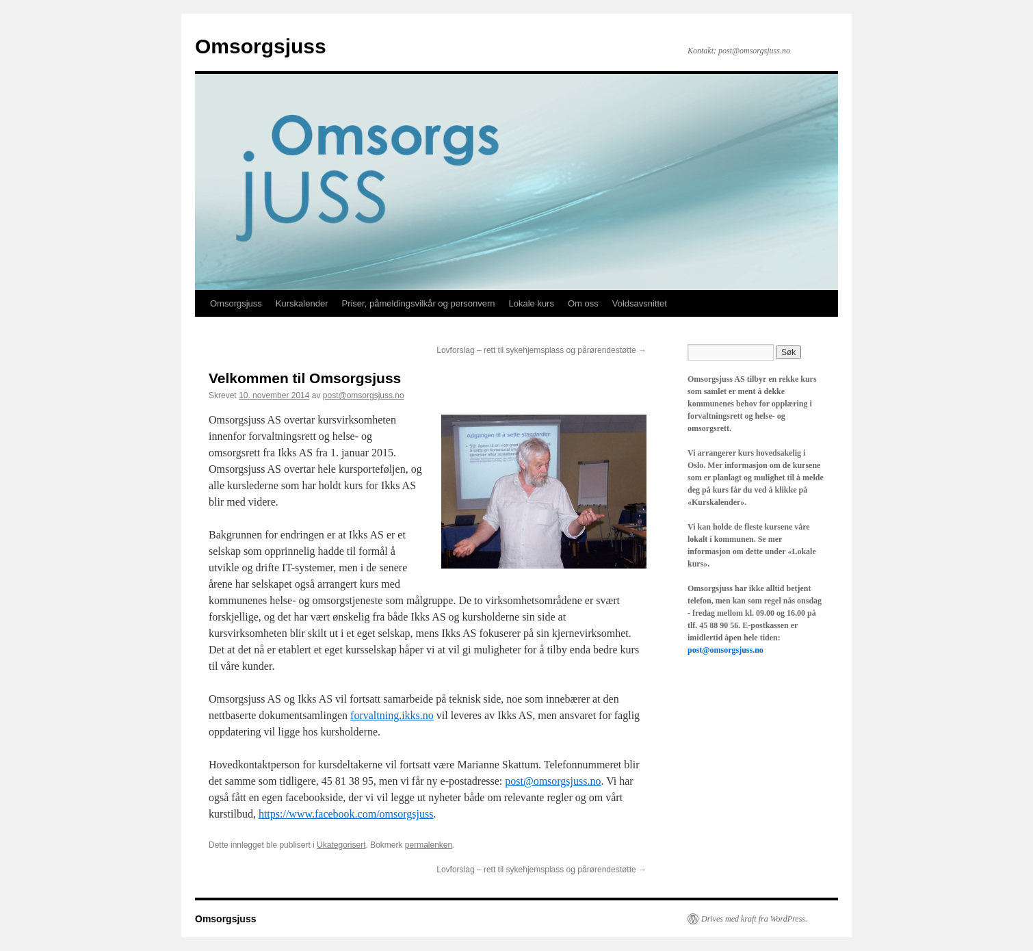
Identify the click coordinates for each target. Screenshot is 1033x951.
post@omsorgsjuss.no (363, 395)
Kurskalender (302, 303)
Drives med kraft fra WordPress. (754, 919)
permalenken (428, 845)
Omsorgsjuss (260, 46)
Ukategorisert (341, 845)
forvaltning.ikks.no (392, 715)
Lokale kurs (530, 303)
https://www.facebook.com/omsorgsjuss (346, 814)
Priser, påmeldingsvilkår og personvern (418, 303)
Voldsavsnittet (639, 303)
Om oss (583, 303)
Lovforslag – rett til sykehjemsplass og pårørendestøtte (541, 350)
